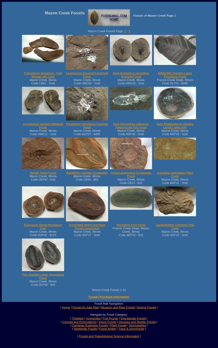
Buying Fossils (146, 307)
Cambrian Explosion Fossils (90, 325)
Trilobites (78, 318)
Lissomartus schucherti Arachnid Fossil (87, 74)
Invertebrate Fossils (133, 318)
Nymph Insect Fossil (43, 172)
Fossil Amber (107, 328)
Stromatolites (137, 325)
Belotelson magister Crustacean (87, 172)
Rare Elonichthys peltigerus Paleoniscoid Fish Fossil (131, 125)
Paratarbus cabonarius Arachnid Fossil (87, 125)
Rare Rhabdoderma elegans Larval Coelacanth (175, 125)
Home (66, 307)
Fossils (92, 328)
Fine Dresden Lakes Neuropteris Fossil (43, 276)
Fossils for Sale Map (85, 307)
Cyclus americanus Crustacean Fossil (131, 174)
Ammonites (93, 318)
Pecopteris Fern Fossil (130, 225)
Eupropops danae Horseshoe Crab (43, 226)
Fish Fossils (110, 318)
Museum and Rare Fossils (118, 307)
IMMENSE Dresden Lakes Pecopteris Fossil (175, 74)
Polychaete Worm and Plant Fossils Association (87, 226)
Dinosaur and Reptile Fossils (137, 322)
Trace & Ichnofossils (131, 328)
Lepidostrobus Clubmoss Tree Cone (175, 226)
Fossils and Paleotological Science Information (109, 336)
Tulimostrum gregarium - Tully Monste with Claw (43, 74)
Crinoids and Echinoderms (79, 322)
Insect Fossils (107, 322)
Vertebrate (80, 328)
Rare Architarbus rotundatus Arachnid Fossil (131, 74)
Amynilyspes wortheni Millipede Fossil (43, 125)
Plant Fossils (118, 325)
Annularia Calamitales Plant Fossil (175, 174)
